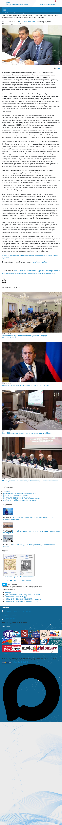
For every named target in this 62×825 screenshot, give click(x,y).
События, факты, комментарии (23, 13)
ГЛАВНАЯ (8, 13)
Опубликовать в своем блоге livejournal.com (20, 493)
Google (50, 271)
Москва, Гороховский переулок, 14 (17, 611)
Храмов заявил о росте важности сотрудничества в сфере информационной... (24, 337)
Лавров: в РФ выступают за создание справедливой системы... (26, 385)
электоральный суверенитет (45, 273)
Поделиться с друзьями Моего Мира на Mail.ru (21, 499)
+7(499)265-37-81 (10, 619)
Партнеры (6, 626)
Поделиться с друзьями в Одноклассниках (20, 500)
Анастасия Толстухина (27, 21)
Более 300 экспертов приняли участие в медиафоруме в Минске (27, 433)
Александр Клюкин (28, 273)
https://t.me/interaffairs (39, 262)
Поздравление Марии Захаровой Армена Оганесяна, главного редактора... (28, 518)
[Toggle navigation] (5, 9)
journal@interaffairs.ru (10, 615)
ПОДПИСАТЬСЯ (9, 589)
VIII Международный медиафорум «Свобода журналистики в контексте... (30, 481)
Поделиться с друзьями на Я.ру (15, 495)
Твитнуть (6, 491)
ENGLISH (58, 1)
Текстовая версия (11, 577)
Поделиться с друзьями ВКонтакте (16, 497)
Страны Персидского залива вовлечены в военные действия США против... (31, 532)
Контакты (5, 607)
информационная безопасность (25, 271)
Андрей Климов (42, 271)
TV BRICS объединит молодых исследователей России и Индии (29, 545)
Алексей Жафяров (14, 273)
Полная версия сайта (10, 653)
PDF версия (11, 580)
